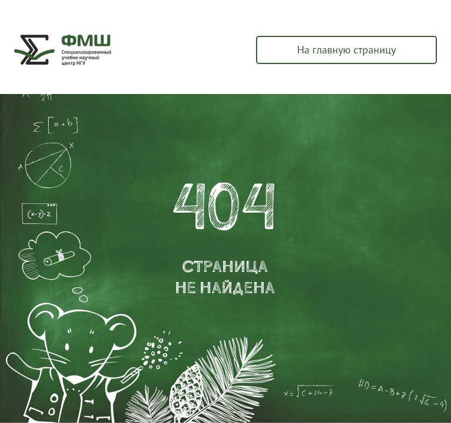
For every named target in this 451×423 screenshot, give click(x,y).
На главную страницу (346, 49)
